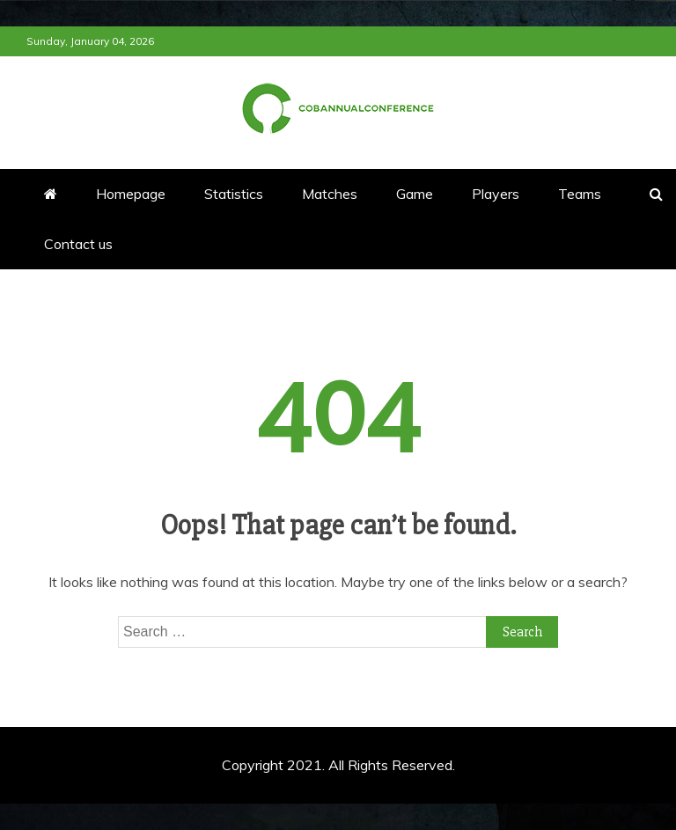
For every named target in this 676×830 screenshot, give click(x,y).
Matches (329, 193)
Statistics (233, 193)
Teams (579, 193)
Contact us (78, 244)
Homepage (130, 193)
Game (414, 193)
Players (495, 193)
